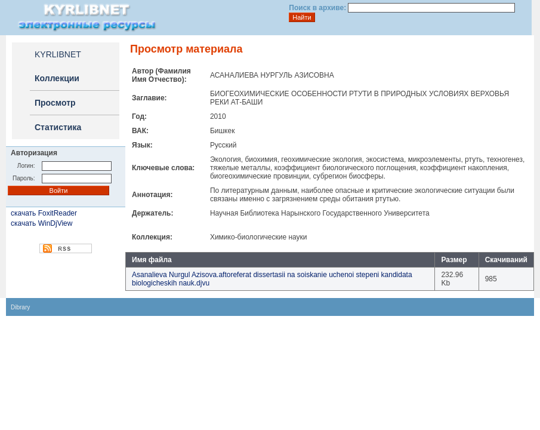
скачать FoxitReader (44, 213)
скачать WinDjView (41, 223)
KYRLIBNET (58, 54)
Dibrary (20, 307)
